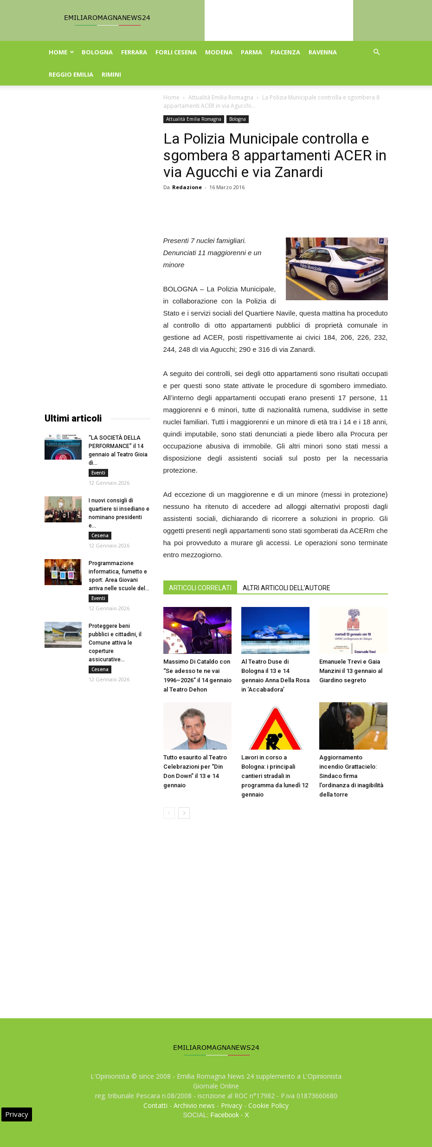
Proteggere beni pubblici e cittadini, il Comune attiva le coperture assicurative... (115, 643)
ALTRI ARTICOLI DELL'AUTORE (286, 588)
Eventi (98, 472)
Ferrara (134, 52)
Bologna (97, 52)
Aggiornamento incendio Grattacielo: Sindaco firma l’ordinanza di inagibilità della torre (351, 776)
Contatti (155, 1105)
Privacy (231, 1105)
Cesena (100, 535)
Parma (251, 52)
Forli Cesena (176, 52)
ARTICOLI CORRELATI (200, 588)
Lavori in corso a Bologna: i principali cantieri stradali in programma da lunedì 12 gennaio (274, 776)
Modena (218, 52)
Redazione (187, 187)
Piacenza (285, 52)
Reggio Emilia (71, 74)
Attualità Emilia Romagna (220, 97)
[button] (377, 52)
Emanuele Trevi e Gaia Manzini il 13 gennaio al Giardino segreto (350, 671)
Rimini (111, 74)
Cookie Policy (268, 1105)
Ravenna (323, 52)
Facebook (224, 1115)
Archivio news (194, 1105)
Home (61, 52)
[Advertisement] (97, 254)
